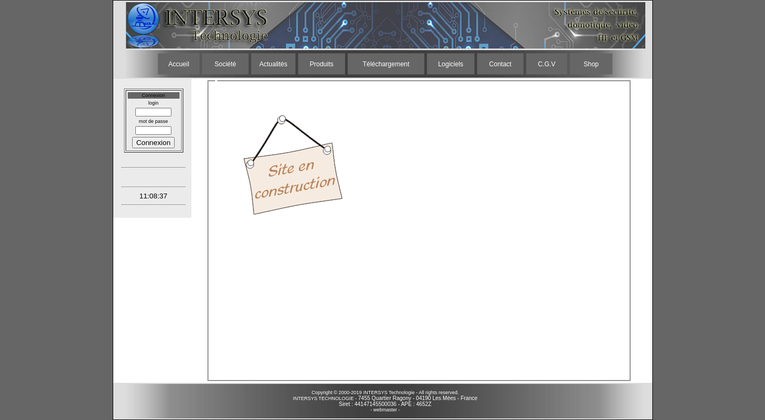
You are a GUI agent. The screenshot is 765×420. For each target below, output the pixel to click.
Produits (321, 64)
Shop (590, 64)
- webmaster (383, 409)
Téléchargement (386, 64)
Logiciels (451, 64)
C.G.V (547, 64)
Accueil (178, 64)
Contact (500, 64)
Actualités (273, 64)
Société (225, 64)
